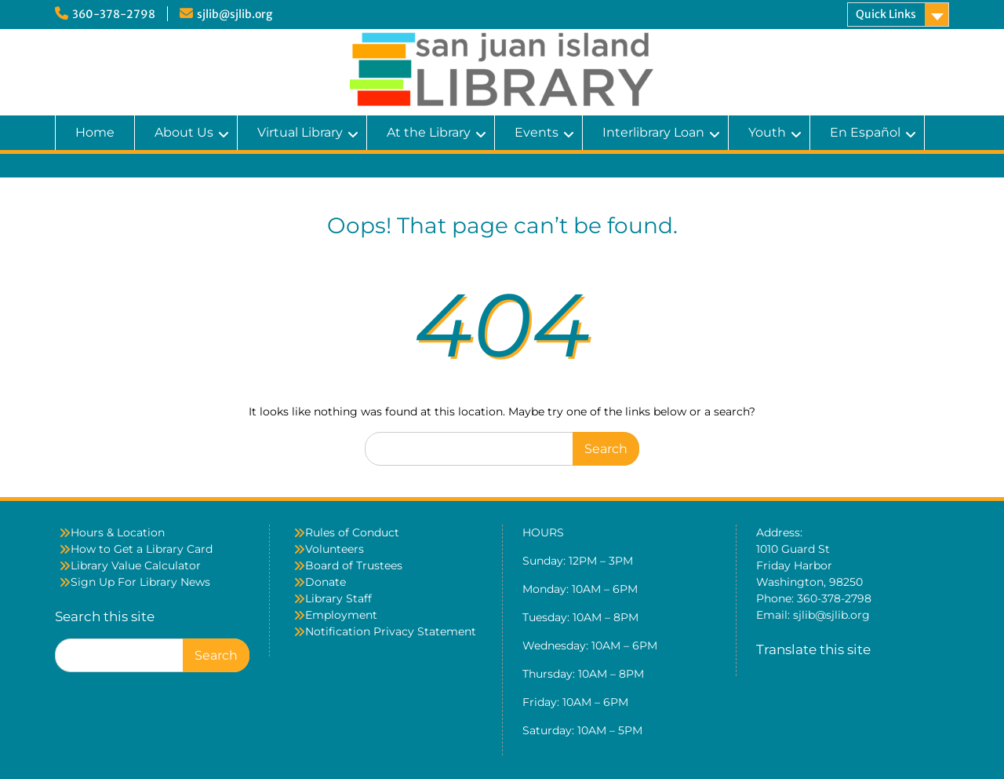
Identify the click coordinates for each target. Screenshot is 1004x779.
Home (95, 132)
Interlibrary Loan (653, 132)
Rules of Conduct (352, 532)
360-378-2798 (113, 14)
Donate (325, 582)
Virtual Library (300, 132)
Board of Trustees (353, 565)
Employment (341, 615)
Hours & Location (118, 532)
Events (536, 132)
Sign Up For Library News (140, 582)
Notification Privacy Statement (390, 631)
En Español (865, 132)
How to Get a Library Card (142, 549)
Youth (767, 132)
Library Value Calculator (136, 565)
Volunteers (334, 549)
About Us (184, 132)
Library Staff (338, 598)
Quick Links (886, 14)
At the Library (429, 132)
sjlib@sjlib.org (234, 14)
